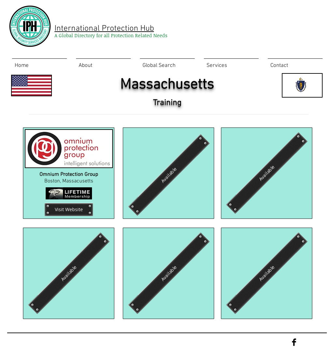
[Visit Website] (69, 209)
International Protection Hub (104, 29)
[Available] (169, 175)
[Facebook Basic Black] (294, 342)
